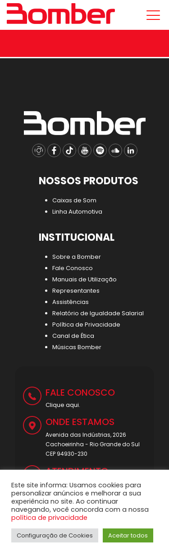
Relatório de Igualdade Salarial (98, 313)
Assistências (70, 302)
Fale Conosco (72, 268)
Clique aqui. (63, 405)
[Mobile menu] (151, 15)
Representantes (76, 290)
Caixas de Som (74, 200)
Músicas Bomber (76, 347)
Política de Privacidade (86, 324)
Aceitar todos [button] (128, 535)
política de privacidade (49, 517)
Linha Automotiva (77, 211)
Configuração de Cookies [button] (55, 535)
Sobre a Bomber (76, 256)
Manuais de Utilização (84, 279)
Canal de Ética (73, 336)
